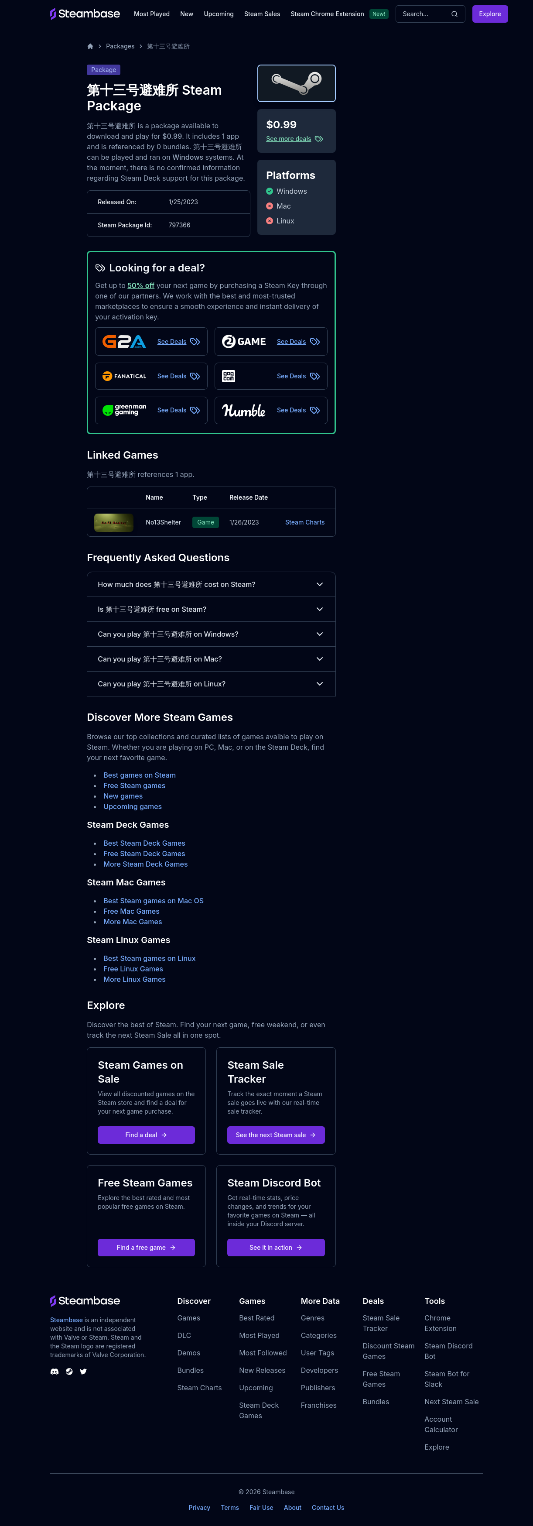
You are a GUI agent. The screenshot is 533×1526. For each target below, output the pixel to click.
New (186, 13)
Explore (490, 13)
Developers (319, 1370)
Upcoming (219, 13)
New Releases (262, 1370)
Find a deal (147, 1134)
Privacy (199, 1507)
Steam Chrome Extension (327, 13)
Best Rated (256, 1317)
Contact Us (328, 1507)
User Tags (318, 1352)
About (292, 1507)
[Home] (90, 46)
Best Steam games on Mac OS (153, 900)
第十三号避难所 (168, 46)
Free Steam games (134, 785)
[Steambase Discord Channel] (54, 1371)
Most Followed (263, 1352)
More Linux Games (134, 979)
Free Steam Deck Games (144, 853)
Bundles (190, 1370)
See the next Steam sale (276, 1134)
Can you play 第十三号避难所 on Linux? (211, 684)
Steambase (66, 1320)
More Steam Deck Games (145, 864)
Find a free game (146, 1247)
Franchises (319, 1405)
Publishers (318, 1387)
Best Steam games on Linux (149, 958)
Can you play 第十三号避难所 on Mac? (211, 659)
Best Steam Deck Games (144, 843)
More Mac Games (132, 921)
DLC (184, 1335)
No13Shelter (163, 522)
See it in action (276, 1247)
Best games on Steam (139, 775)
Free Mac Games (131, 911)
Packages (120, 46)
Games (188, 1317)
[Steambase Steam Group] (69, 1371)
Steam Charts (305, 522)
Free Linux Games (133, 968)
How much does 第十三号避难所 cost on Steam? (211, 584)
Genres (313, 1317)
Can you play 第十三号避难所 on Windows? (211, 634)
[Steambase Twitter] (83, 1371)
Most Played (152, 13)
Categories (319, 1335)
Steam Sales (262, 13)
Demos (188, 1352)
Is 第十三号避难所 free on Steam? (211, 609)
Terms (230, 1507)
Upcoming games (132, 806)
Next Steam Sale (451, 1401)
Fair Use (261, 1507)
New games (123, 796)
